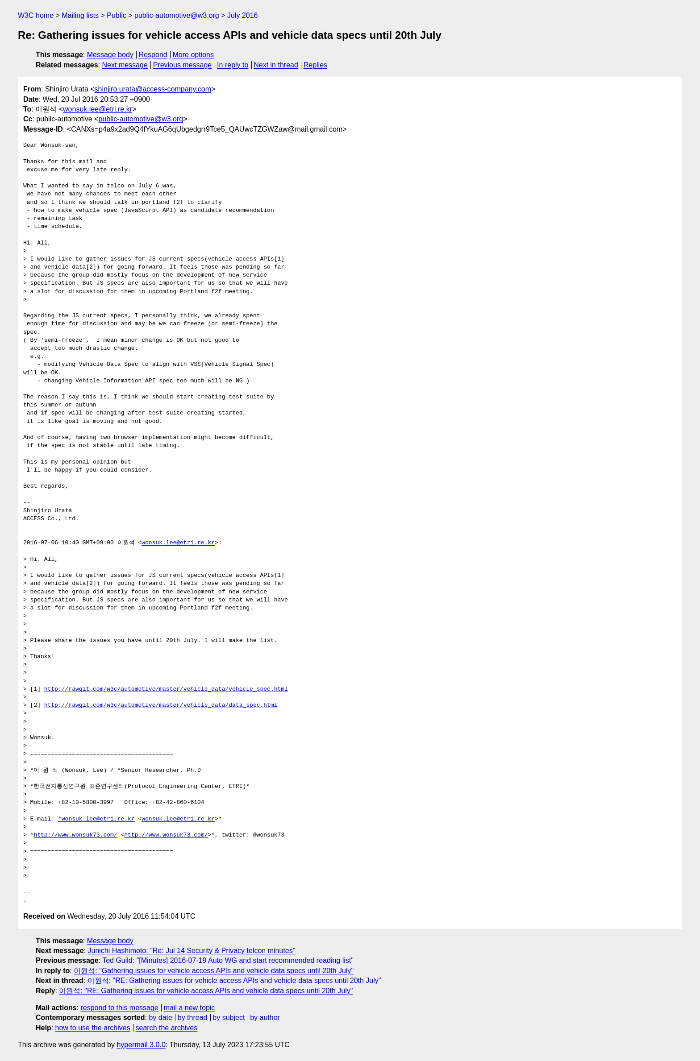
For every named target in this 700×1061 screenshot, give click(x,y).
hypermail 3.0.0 (141, 1045)
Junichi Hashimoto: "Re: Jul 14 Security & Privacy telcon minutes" (192, 950)
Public (116, 15)
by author (265, 1017)
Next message (125, 65)
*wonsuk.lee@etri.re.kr (96, 819)
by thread (193, 1017)
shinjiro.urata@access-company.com (153, 89)
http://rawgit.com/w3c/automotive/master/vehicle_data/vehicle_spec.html (166, 689)
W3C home (36, 15)
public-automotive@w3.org (176, 15)
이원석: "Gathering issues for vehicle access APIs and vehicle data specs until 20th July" (214, 970)
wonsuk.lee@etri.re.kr (97, 109)
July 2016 (242, 15)
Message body (110, 54)
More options (193, 54)
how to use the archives (92, 1028)
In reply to (232, 65)
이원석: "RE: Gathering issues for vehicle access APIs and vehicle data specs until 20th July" (234, 980)
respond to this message (119, 1007)
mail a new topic (189, 1007)
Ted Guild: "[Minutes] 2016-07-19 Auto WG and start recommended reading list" (228, 960)
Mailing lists (80, 15)
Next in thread (276, 65)
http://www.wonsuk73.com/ (75, 835)
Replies (315, 65)
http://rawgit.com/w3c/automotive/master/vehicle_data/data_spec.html (161, 705)
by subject (228, 1017)
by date (160, 1017)
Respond (153, 54)
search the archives (167, 1028)
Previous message (182, 65)
